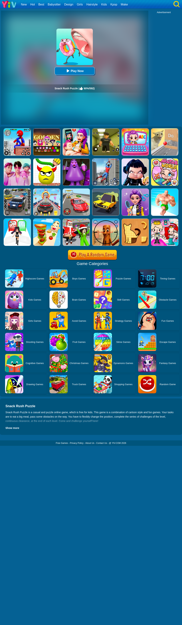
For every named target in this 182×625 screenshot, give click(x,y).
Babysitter (54, 4)
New (24, 4)
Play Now (75, 71)
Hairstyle (92, 4)
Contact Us (101, 443)
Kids (104, 4)
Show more (12, 428)
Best (41, 4)
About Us (89, 443)
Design (68, 4)
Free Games (62, 443)
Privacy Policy (77, 443)
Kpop (113, 4)
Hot (32, 4)
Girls (80, 4)
